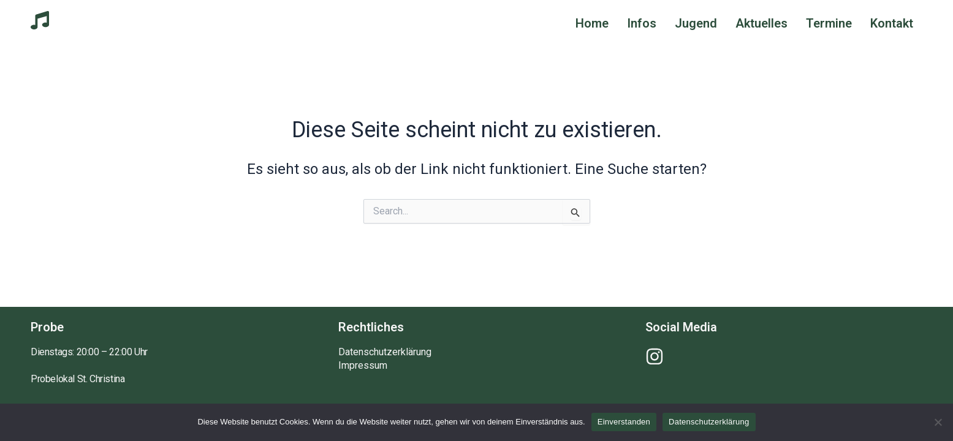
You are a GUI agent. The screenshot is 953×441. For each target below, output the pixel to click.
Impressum (362, 366)
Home (592, 23)
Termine (829, 23)
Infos (641, 23)
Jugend (696, 23)
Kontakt (891, 23)
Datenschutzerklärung (384, 352)
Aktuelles (761, 23)
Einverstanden (624, 421)
